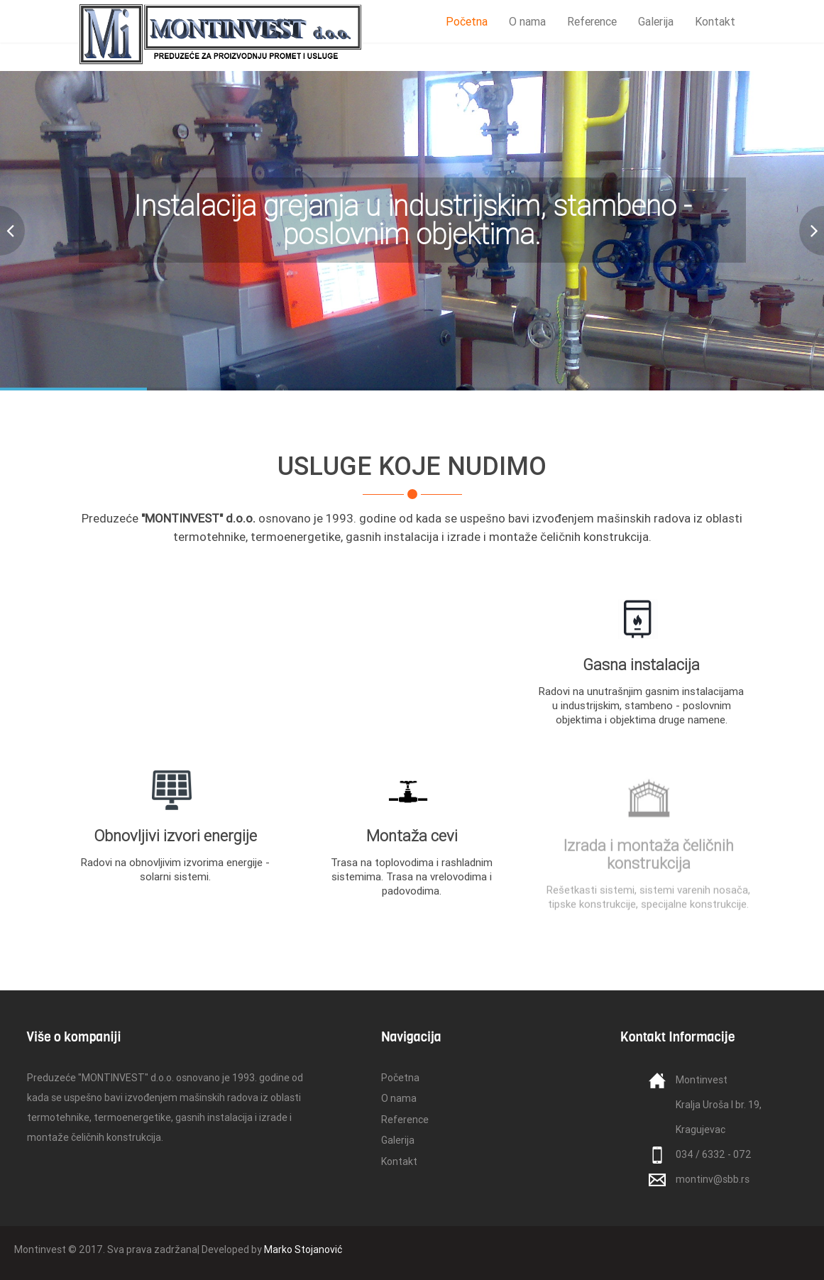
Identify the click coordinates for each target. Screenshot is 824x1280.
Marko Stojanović (303, 1249)
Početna (467, 21)
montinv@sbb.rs (712, 1179)
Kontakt (715, 21)
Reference (592, 21)
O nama (527, 21)
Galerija (656, 21)
